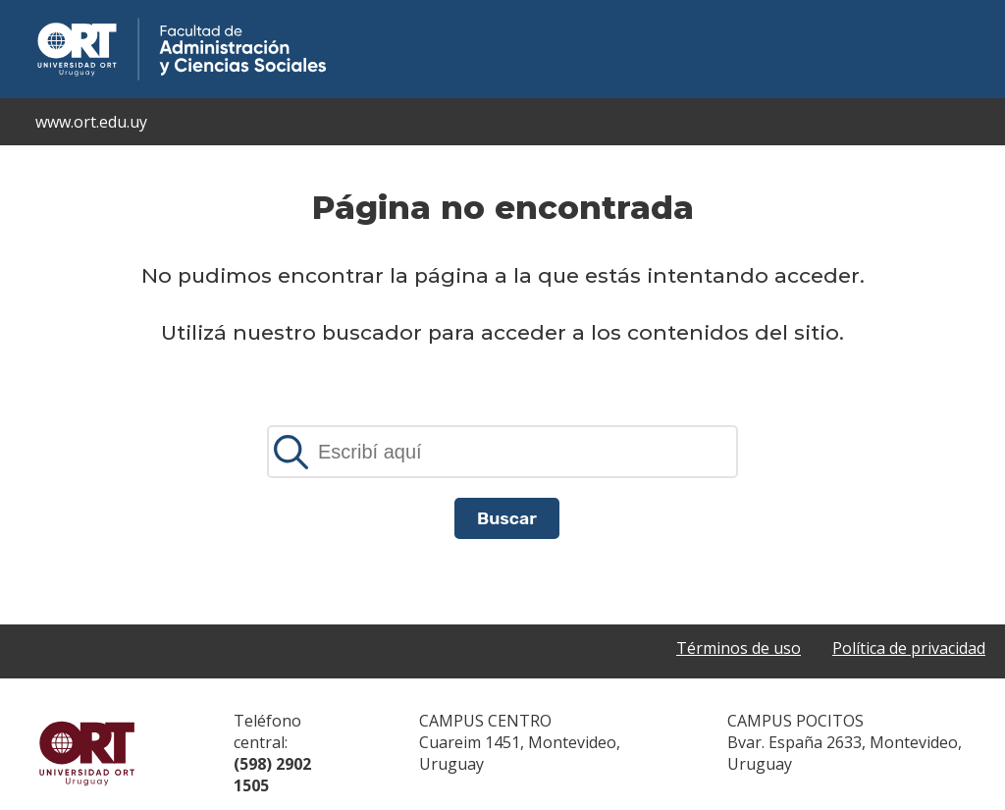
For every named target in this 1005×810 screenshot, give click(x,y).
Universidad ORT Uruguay (87, 753)
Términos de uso (738, 648)
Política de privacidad (908, 648)
